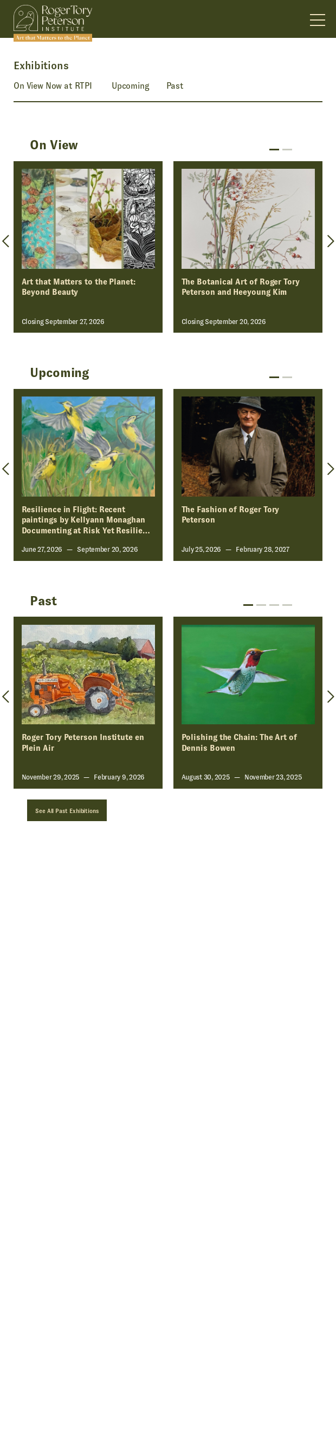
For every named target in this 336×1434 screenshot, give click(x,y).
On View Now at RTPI (53, 85)
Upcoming (131, 85)
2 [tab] (287, 149)
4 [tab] (287, 605)
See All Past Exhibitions (67, 811)
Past (175, 85)
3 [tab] (274, 605)
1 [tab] (274, 149)
